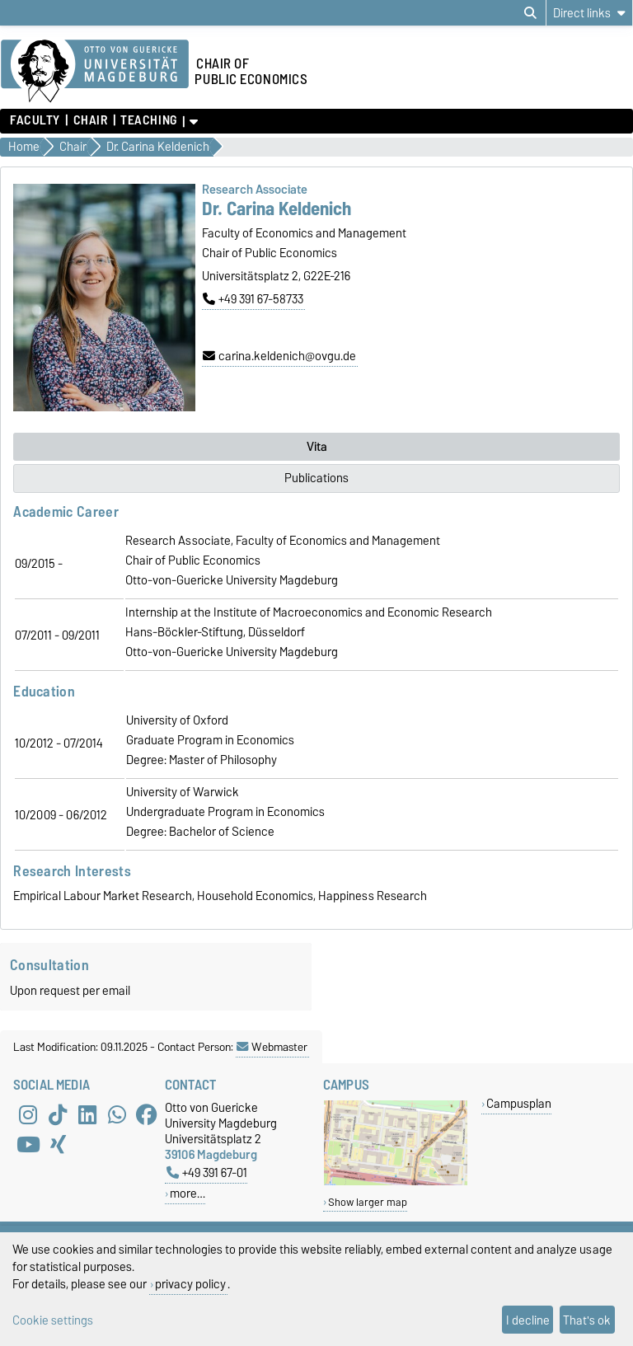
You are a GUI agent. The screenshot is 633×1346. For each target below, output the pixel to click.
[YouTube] (28, 1144)
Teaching (148, 120)
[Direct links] (589, 13)
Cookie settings (52, 1320)
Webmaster (272, 1047)
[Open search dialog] (530, 13)
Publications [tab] (316, 478)
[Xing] (58, 1144)
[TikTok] (58, 1114)
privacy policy (190, 1283)
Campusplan (518, 1103)
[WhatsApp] (117, 1114)
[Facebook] (147, 1114)
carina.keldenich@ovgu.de (279, 356)
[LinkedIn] (87, 1114)
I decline (528, 1320)
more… (187, 1193)
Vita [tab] (317, 447)
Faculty (35, 120)
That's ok (587, 1320)
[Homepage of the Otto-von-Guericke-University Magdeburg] (95, 72)
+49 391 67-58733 (253, 299)
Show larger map (367, 1202)
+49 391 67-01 (206, 1172)
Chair (90, 120)
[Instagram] (28, 1114)
